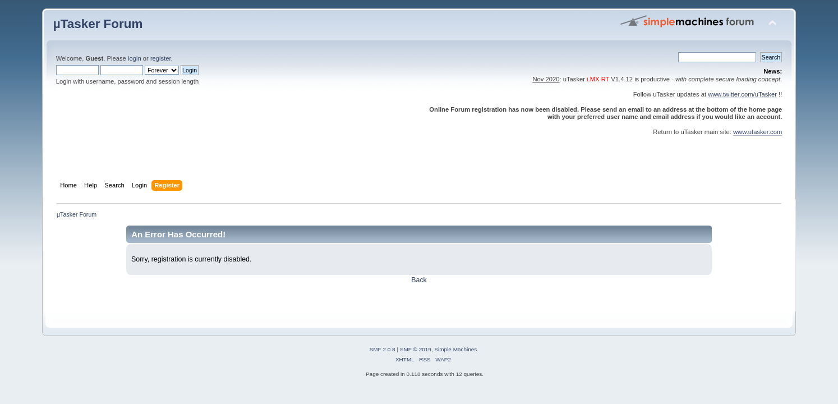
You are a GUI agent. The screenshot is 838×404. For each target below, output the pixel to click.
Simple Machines (455, 349)
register (160, 58)
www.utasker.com (757, 131)
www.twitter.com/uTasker (742, 94)
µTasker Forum (98, 24)
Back (419, 280)
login (134, 58)
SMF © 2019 (415, 349)
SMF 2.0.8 (382, 349)
